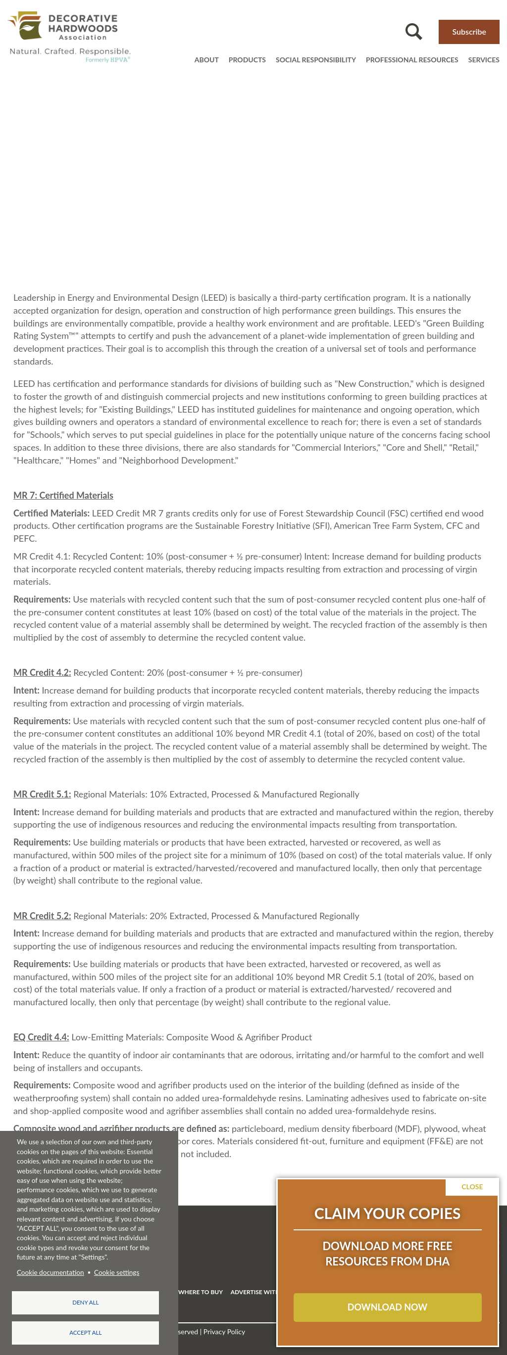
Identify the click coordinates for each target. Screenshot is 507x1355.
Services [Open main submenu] (484, 59)
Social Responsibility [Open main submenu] (316, 59)
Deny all (85, 1301)
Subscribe (469, 31)
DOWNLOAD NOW (387, 1307)
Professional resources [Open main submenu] (412, 59)
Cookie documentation (50, 1271)
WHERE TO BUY (200, 1292)
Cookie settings (116, 1271)
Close (472, 1186)
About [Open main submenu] (207, 59)
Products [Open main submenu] (247, 59)
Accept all (85, 1332)
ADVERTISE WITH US (260, 1292)
